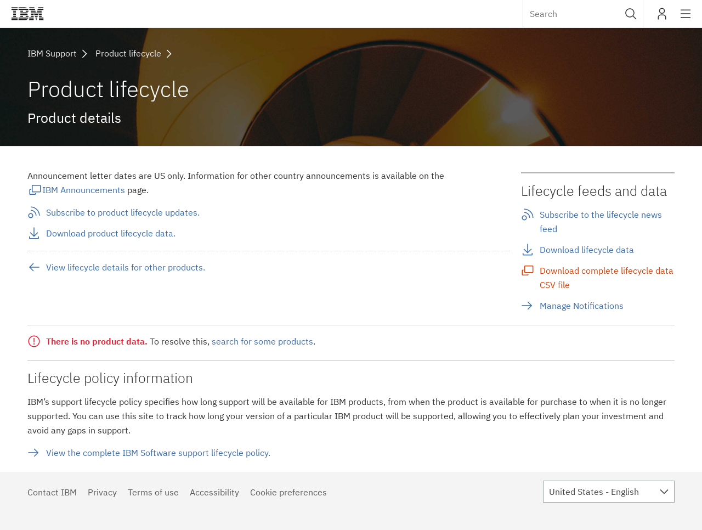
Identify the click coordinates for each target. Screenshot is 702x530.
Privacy (102, 492)
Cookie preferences (288, 492)
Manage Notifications (582, 305)
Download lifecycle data (587, 249)
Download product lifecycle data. (111, 233)
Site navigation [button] (686, 19)
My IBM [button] (662, 17)
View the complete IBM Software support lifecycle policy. (158, 452)
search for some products (262, 341)
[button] (631, 13)
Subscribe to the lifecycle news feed (601, 221)
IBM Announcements (83, 189)
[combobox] (583, 13)
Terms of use (153, 492)
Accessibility (214, 492)
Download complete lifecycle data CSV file (606, 277)
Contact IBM (52, 492)
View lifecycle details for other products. (125, 267)
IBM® (27, 13)
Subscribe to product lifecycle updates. (123, 212)
